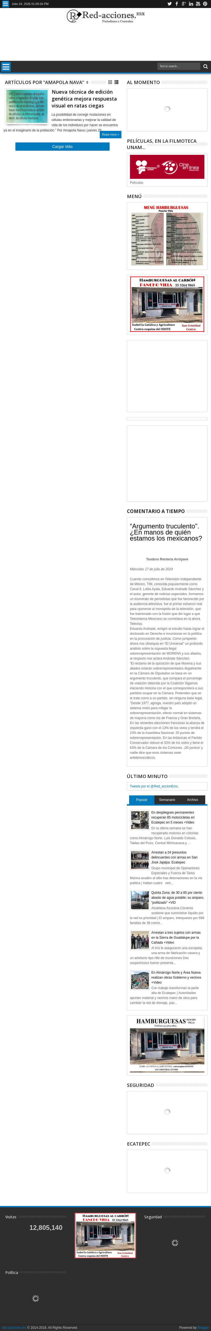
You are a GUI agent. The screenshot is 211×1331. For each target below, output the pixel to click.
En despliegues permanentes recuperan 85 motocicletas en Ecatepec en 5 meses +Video (173, 817)
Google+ (183, 4)
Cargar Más (62, 146)
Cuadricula (110, 82)
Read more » (110, 134)
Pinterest (205, 4)
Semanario (167, 800)
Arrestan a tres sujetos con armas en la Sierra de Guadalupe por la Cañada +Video (176, 937)
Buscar (205, 67)
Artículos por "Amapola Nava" (44, 82)
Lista (117, 82)
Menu (5, 4)
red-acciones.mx (14, 1328)
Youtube (198, 4)
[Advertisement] (105, 42)
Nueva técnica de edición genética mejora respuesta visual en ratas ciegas (84, 98)
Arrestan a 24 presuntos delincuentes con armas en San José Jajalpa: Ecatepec (174, 857)
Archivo (192, 800)
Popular (141, 800)
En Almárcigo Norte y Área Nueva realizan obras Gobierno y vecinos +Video (176, 977)
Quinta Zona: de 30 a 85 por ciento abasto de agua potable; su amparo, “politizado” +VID (177, 898)
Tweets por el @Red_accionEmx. (154, 786)
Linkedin (191, 4)
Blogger (203, 1328)
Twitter (169, 4)
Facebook (176, 4)
